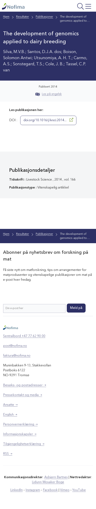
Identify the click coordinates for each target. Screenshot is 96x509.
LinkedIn (16, 490)
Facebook (50, 490)
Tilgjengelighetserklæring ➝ (23, 444)
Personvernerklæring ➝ (20, 424)
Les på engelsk (48, 94)
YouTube (79, 490)
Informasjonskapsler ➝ (19, 434)
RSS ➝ (7, 454)
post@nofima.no (15, 346)
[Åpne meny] (76, 7)
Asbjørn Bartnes (56, 477)
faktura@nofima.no (16, 355)
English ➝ (10, 414)
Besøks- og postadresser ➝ (24, 385)
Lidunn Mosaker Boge (48, 482)
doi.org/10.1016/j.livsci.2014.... (48, 120)
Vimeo (64, 490)
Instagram (33, 490)
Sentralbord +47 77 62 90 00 (24, 336)
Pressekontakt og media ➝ (22, 395)
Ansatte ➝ (10, 405)
